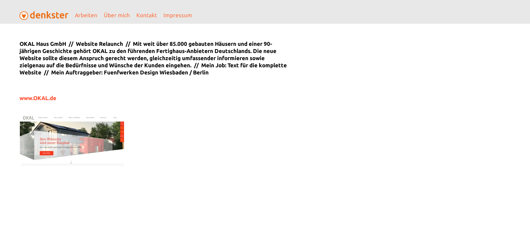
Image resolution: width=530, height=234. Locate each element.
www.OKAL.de (38, 98)
